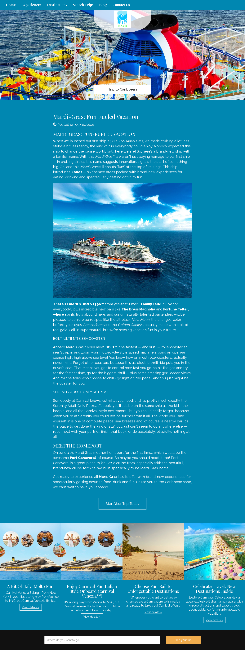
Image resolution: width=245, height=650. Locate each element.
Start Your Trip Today (122, 504)
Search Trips (83, 4)
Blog (103, 4)
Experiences (31, 4)
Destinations (57, 4)
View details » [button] (30, 607)
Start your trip (183, 640)
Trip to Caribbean (122, 89)
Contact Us (121, 4)
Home (11, 4)
